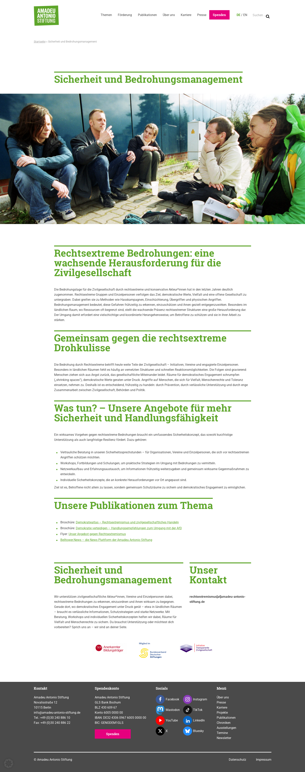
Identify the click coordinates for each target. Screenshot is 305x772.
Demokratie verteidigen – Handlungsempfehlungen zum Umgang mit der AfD (129, 528)
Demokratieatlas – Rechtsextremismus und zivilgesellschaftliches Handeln (127, 522)
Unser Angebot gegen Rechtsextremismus (97, 534)
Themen (104, 15)
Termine (222, 733)
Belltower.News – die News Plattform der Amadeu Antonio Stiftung (106, 540)
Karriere (185, 15)
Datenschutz (237, 759)
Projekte (222, 712)
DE (238, 15)
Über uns (168, 15)
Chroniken (224, 723)
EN (245, 15)
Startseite (40, 41)
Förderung (123, 15)
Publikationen (145, 15)
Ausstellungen (226, 728)
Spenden (219, 15)
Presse (201, 15)
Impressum (263, 759)
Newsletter (224, 738)
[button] (8, 763)
